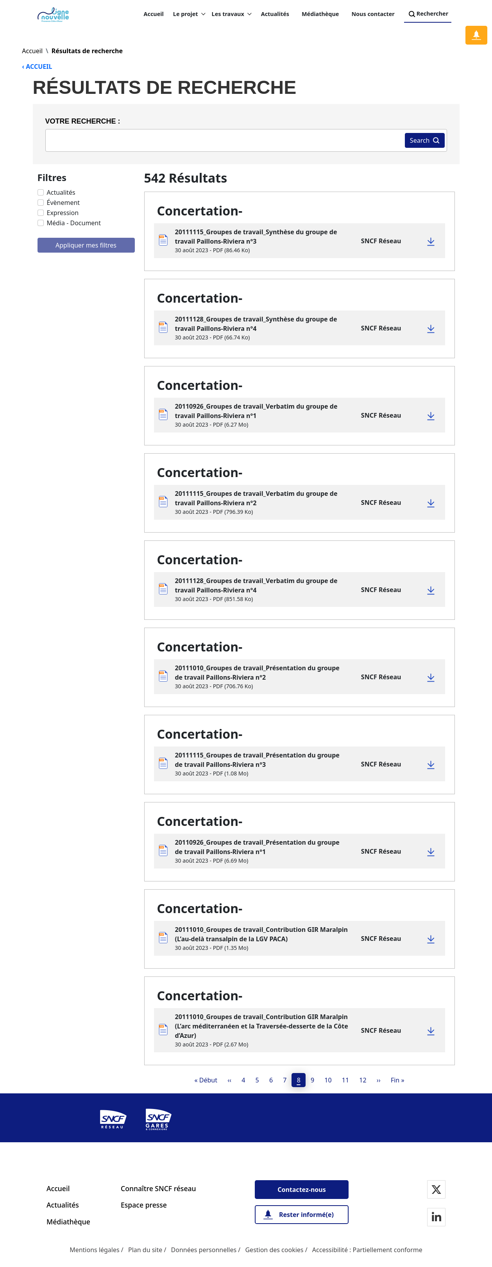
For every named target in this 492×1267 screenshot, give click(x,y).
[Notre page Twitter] (436, 1190)
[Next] (378, 1080)
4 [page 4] (243, 1080)
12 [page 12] (362, 1080)
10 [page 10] (327, 1080)
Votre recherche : (82, 121)
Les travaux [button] (232, 14)
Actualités (275, 14)
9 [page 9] (312, 1080)
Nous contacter (372, 14)
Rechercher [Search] (427, 14)
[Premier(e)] (206, 1080)
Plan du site (145, 1249)
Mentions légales (95, 1249)
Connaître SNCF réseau (158, 1188)
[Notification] (476, 35)
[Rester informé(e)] (302, 1214)
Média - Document (74, 223)
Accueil (154, 14)
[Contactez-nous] (302, 1189)
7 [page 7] (284, 1080)
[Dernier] (397, 1080)
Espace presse (144, 1205)
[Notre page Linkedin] (436, 1218)
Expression (63, 212)
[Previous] (229, 1080)
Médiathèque (320, 14)
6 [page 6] (271, 1080)
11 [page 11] (345, 1080)
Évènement (63, 202)
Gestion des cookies (274, 1249)
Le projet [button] (189, 14)
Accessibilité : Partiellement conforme (367, 1249)
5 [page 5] (257, 1080)
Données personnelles (204, 1249)
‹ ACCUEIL (37, 66)
